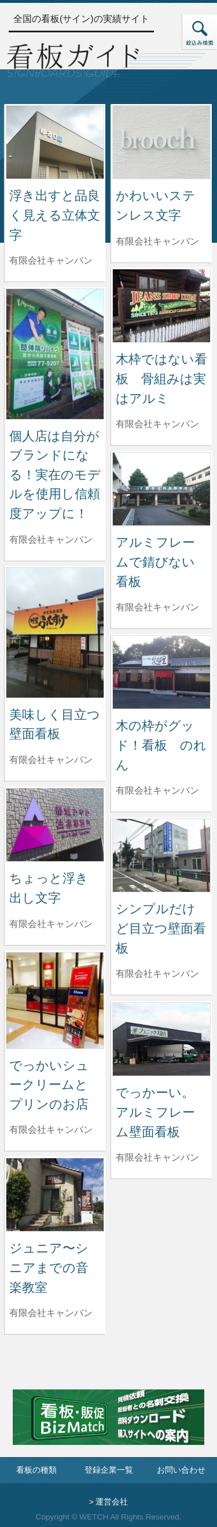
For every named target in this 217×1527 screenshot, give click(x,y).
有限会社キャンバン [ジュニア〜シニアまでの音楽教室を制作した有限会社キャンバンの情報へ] (51, 1313)
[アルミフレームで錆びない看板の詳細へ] (161, 488)
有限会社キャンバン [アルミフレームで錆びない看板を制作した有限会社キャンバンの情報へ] (157, 607)
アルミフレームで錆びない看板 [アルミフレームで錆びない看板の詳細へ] (155, 561)
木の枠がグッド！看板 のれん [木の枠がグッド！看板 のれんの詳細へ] (161, 745)
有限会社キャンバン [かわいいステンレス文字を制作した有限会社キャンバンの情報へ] (157, 241)
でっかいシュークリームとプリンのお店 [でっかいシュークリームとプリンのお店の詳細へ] (49, 1084)
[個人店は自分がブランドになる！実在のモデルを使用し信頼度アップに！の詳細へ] (55, 353)
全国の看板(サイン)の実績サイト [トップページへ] (81, 19)
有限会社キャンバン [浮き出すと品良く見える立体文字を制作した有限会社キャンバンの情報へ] (51, 260)
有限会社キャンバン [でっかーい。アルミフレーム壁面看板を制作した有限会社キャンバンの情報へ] (157, 1157)
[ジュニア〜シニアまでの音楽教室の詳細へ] (55, 1194)
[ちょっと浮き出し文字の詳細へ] (55, 824)
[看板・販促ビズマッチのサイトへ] (108, 1425)
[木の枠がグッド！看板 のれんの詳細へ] (161, 671)
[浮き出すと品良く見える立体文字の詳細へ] (55, 141)
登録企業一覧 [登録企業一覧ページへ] (108, 1470)
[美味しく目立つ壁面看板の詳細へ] (55, 632)
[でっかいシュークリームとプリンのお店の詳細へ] (55, 1000)
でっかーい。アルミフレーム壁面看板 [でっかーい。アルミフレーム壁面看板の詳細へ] (155, 1112)
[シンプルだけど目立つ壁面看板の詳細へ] (161, 854)
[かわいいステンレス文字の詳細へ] (161, 141)
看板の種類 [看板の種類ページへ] (36, 1470)
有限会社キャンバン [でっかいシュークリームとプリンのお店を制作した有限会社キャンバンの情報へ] (51, 1130)
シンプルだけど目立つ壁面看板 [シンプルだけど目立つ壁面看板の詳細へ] (161, 928)
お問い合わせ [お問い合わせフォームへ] (181, 1470)
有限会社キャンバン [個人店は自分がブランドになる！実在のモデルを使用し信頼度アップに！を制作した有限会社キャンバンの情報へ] (51, 539)
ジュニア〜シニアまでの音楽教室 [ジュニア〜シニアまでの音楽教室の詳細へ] (49, 1267)
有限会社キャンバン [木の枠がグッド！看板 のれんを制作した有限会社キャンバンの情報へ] (157, 790)
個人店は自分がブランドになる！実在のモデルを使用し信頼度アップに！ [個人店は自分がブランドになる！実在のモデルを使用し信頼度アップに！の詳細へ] (55, 475)
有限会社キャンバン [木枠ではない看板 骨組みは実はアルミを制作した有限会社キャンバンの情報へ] (157, 424)
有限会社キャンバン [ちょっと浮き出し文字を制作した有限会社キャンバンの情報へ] (51, 924)
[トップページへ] (73, 59)
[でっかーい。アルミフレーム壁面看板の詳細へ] (161, 1038)
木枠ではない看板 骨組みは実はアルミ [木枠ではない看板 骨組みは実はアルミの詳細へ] (161, 378)
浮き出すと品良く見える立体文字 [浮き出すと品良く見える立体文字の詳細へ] (54, 215)
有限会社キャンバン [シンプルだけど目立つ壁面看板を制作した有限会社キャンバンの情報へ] (157, 974)
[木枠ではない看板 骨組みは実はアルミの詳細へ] (161, 305)
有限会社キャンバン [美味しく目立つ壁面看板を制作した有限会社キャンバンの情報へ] (51, 760)
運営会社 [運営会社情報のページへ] (111, 1502)
